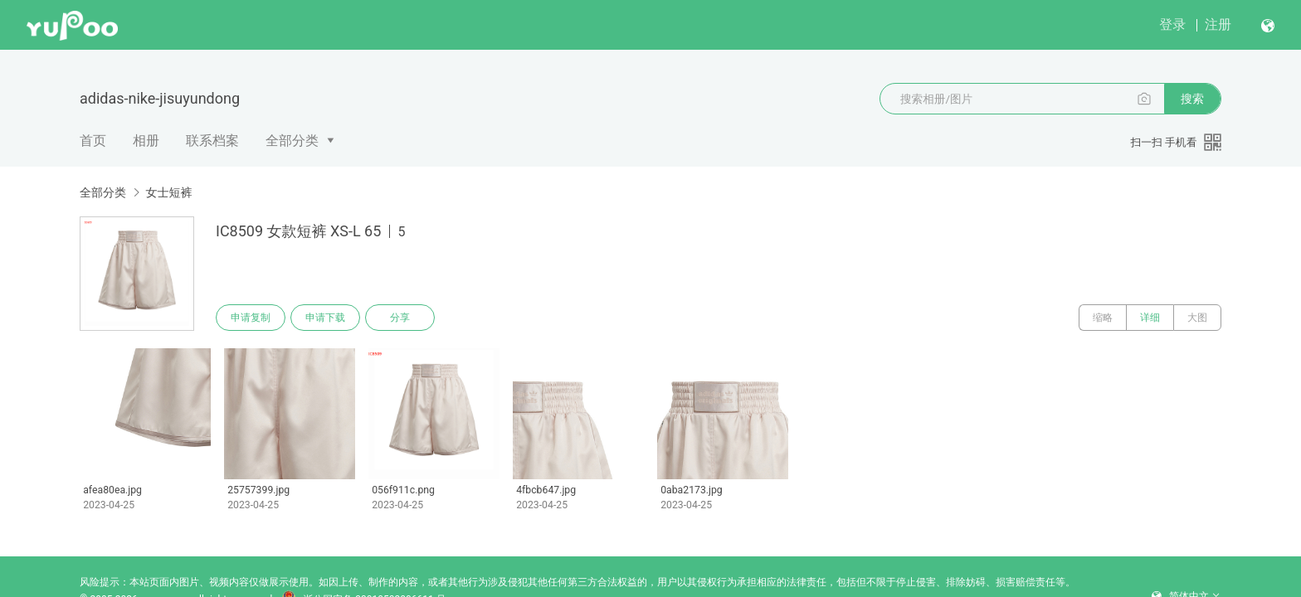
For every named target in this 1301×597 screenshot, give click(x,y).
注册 (1218, 24)
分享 (400, 317)
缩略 (1103, 317)
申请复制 (250, 317)
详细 (1150, 317)
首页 (93, 140)
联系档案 (212, 140)
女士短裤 (168, 192)
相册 (146, 140)
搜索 (1192, 98)
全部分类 (292, 140)
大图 (1197, 317)
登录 (1172, 24)
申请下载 (325, 317)
